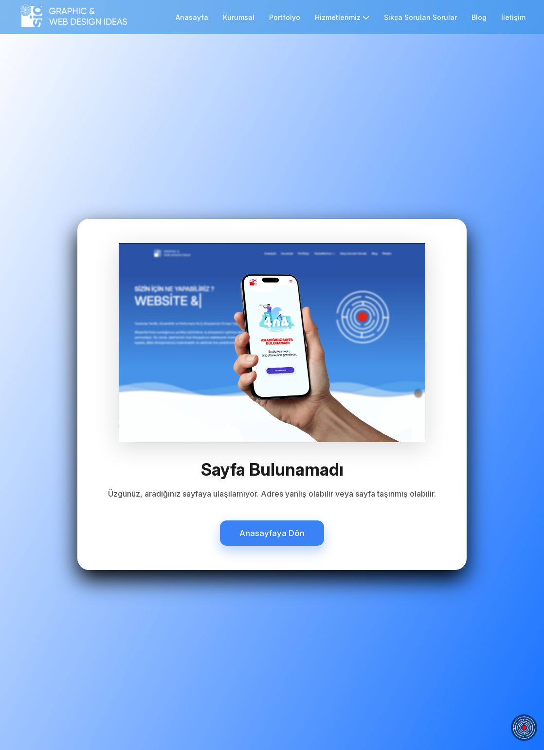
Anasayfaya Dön (272, 533)
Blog (479, 17)
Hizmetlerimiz (342, 17)
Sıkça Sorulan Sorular (420, 17)
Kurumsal (238, 17)
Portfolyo (284, 17)
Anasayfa (192, 17)
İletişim (513, 17)
